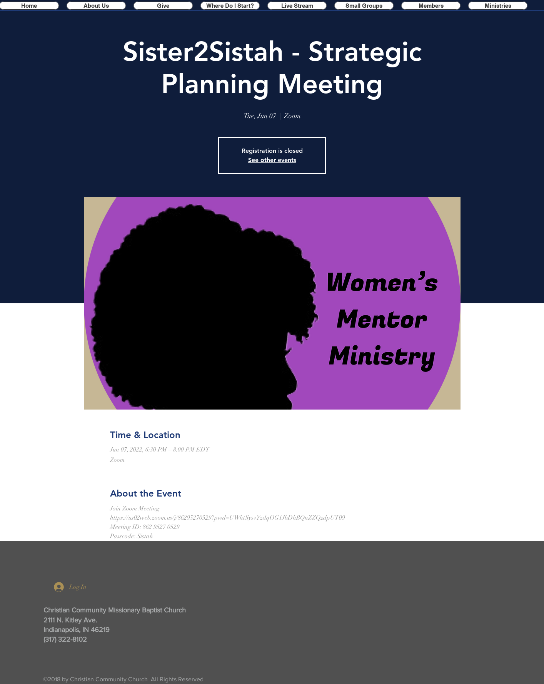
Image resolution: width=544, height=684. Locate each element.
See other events (272, 160)
